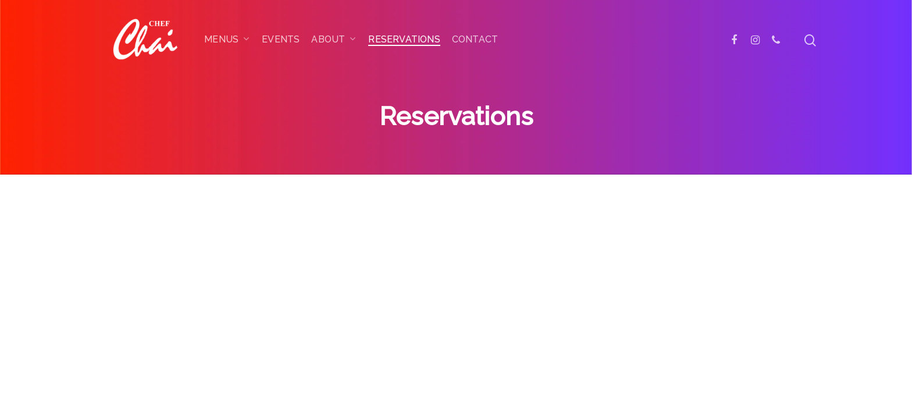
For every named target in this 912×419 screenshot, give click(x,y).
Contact (475, 39)
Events (281, 39)
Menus (226, 40)
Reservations (404, 39)
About (333, 40)
